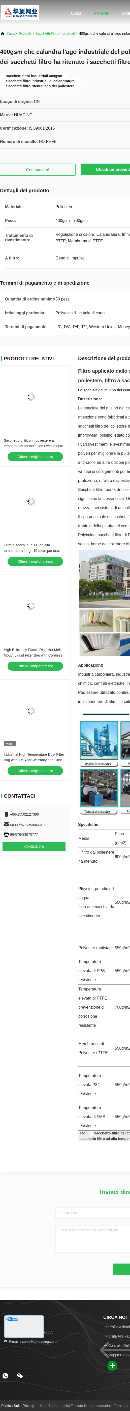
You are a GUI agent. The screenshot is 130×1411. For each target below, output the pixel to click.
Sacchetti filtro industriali (55, 33)
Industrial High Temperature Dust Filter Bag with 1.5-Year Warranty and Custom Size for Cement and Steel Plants (35, 760)
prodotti (25, 33)
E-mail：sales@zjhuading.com (30, 1342)
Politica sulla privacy (17, 1406)
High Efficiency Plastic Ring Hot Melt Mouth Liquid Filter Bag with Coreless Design (33, 655)
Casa (76, 13)
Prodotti (101, 13)
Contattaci (37, 170)
